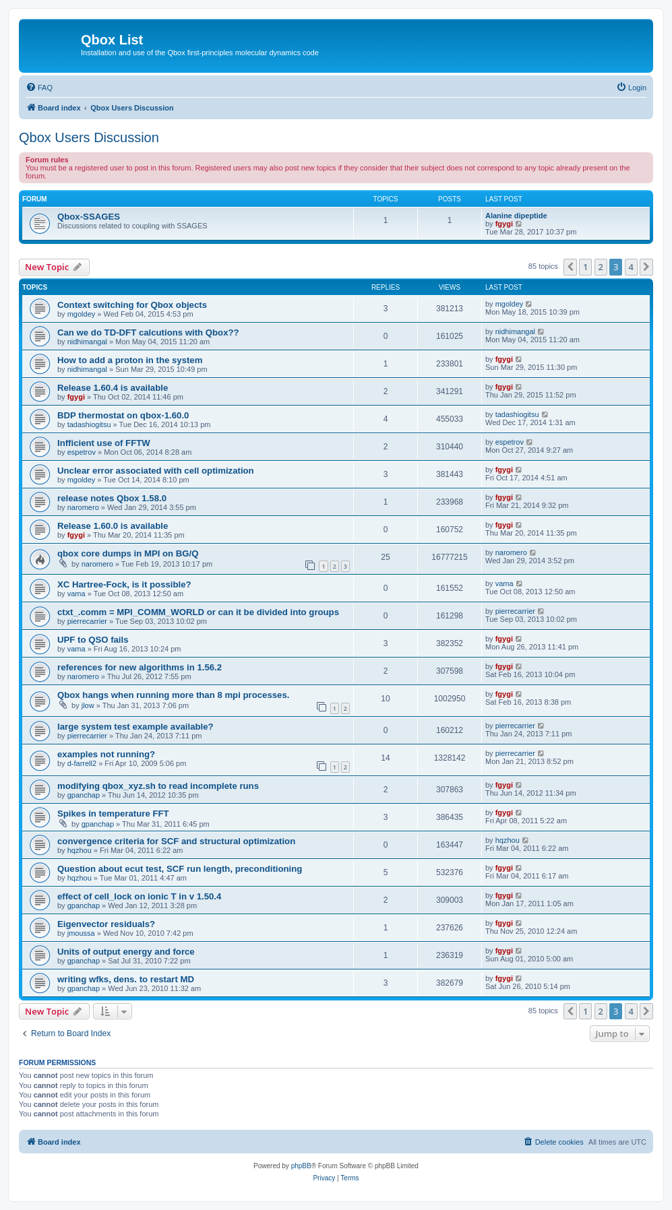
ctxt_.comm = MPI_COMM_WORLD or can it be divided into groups (198, 612)
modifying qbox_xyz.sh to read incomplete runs (158, 786)
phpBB (301, 1166)
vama (76, 594)
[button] (570, 267)
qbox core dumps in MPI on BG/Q (128, 553)
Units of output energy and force (126, 952)
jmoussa (81, 933)
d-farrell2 (81, 763)
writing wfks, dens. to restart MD (125, 979)
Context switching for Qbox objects (132, 305)
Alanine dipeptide (516, 216)
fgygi (504, 224)
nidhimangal (87, 342)
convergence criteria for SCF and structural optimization (176, 841)
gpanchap (83, 795)
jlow (88, 705)
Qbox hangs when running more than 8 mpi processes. (173, 695)
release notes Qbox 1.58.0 (111, 498)
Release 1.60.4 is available (112, 388)
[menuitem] (39, 87)
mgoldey (81, 314)
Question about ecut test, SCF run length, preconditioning (179, 869)
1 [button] (585, 267)
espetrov (81, 452)
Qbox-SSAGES (88, 217)
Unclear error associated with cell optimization (155, 471)
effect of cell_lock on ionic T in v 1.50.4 (139, 896)
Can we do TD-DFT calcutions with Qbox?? (148, 332)
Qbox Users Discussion (89, 137)
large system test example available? (135, 727)
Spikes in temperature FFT (113, 813)
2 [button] (601, 267)
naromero (83, 507)
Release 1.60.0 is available (112, 526)
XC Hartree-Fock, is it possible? (124, 584)
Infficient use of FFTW (103, 443)
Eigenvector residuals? (106, 924)
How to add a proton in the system (129, 360)
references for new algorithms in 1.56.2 (139, 667)
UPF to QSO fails (93, 640)
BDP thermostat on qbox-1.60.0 (123, 415)
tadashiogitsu (89, 424)
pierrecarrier (87, 621)
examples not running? (106, 754)
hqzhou (79, 850)
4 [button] (631, 267)
